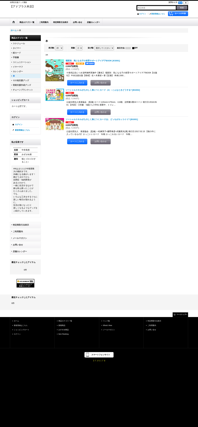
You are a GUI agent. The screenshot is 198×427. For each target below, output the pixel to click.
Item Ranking (63, 334)
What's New (107, 325)
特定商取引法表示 (21, 225)
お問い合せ (18, 245)
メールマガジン (20, 238)
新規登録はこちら (158, 14)
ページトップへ (181, 314)
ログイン (142, 14)
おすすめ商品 (63, 330)
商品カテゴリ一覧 (65, 321)
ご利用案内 (18, 231)
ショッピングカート (21, 330)
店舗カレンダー (20, 251)
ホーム (16, 321)
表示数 (51, 48)
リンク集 (106, 321)
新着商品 (61, 325)
